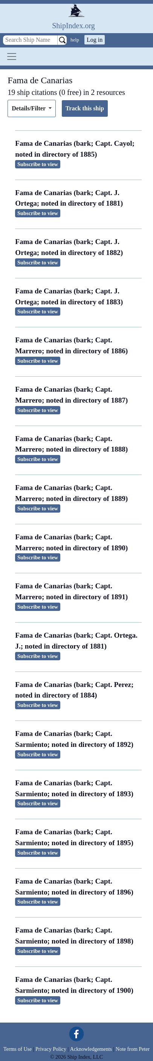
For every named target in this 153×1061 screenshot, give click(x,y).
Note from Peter (133, 1049)
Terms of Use (17, 1049)
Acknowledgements (91, 1049)
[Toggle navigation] (11, 56)
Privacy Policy (50, 1049)
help (74, 40)
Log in (95, 40)
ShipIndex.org (73, 25)
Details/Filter (29, 108)
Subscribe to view (37, 164)
